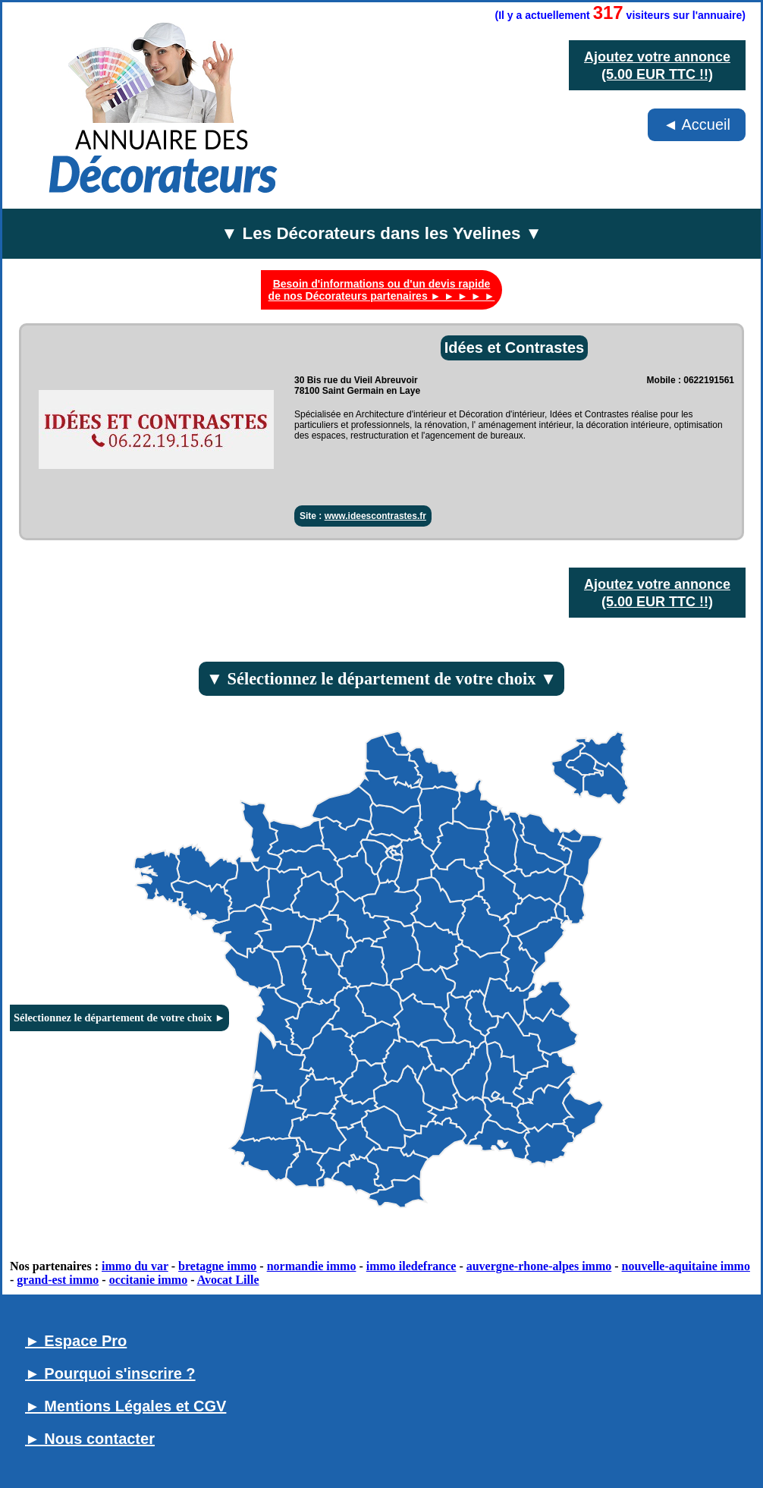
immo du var (135, 1266)
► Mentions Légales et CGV (125, 1406)
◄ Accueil (696, 124)
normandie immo (311, 1266)
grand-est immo (58, 1279)
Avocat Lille (228, 1279)
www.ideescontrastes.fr (375, 516)
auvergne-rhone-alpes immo (539, 1266)
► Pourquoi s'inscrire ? (110, 1373)
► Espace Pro (76, 1340)
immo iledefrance (411, 1266)
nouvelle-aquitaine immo (686, 1266)
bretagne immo (217, 1266)
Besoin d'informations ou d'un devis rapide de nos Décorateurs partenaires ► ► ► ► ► (381, 290)
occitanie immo (148, 1279)
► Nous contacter (90, 1438)
